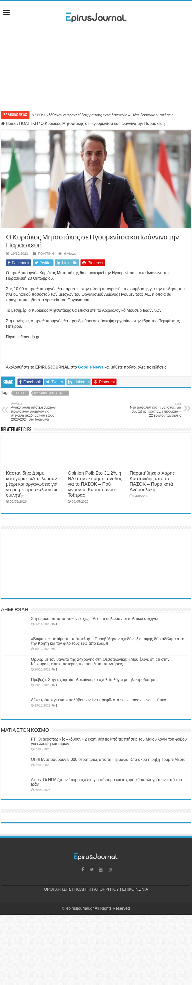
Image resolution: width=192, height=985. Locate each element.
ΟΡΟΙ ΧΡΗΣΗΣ (57, 889)
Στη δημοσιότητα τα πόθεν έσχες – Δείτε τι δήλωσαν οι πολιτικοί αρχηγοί (94, 618)
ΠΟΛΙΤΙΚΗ (28, 123)
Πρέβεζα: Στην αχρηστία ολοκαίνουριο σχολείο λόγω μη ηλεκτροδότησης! (95, 680)
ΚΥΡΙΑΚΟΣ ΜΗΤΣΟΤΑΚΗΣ (50, 393)
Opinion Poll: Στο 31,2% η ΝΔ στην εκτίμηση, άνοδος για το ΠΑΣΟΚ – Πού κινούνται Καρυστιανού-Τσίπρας (95, 484)
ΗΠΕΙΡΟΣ (21, 393)
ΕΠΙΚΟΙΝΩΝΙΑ (135, 889)
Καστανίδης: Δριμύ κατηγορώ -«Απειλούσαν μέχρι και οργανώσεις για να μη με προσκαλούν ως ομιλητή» (32, 484)
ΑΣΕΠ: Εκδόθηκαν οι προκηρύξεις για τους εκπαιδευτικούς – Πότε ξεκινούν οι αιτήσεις (102, 115)
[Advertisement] (96, 71)
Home (8, 123)
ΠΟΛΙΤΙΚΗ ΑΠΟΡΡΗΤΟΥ (96, 889)
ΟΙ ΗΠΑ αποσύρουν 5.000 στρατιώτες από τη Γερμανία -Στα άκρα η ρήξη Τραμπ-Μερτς (108, 759)
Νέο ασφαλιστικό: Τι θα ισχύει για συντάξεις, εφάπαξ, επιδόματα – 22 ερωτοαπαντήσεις (155, 409)
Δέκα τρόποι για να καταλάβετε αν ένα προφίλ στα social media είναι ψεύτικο (98, 700)
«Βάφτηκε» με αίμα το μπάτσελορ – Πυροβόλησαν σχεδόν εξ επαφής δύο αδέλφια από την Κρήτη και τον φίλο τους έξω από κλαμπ (107, 641)
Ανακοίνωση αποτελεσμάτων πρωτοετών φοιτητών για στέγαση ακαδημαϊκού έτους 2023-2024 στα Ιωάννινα (36, 411)
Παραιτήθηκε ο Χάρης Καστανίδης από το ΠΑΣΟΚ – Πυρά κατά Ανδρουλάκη (152, 481)
